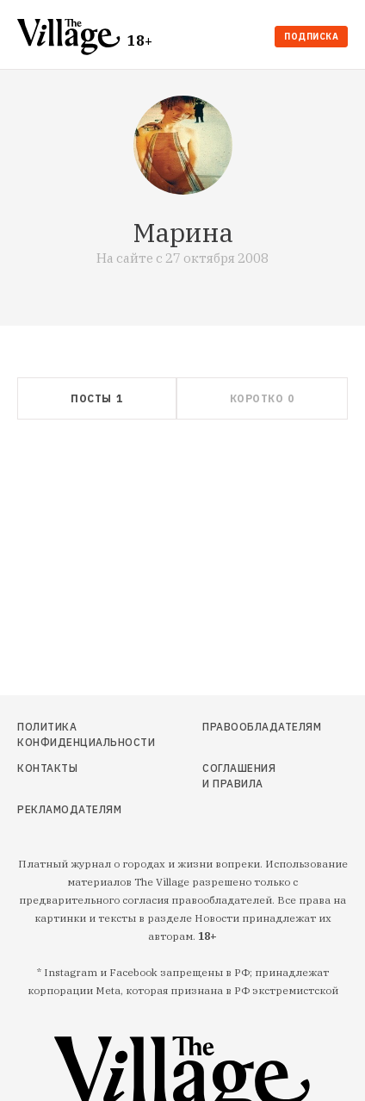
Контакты (47, 768)
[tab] (96, 398)
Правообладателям (243, 726)
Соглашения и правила (238, 776)
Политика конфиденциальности (68, 734)
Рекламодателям (68, 809)
